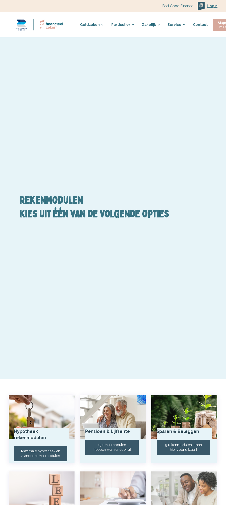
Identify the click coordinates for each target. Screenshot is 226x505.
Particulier (122, 25)
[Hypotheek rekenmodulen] (42, 419)
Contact (200, 25)
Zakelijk (151, 25)
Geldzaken (91, 25)
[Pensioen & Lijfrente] (113, 419)
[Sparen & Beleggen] (184, 419)
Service (176, 25)
